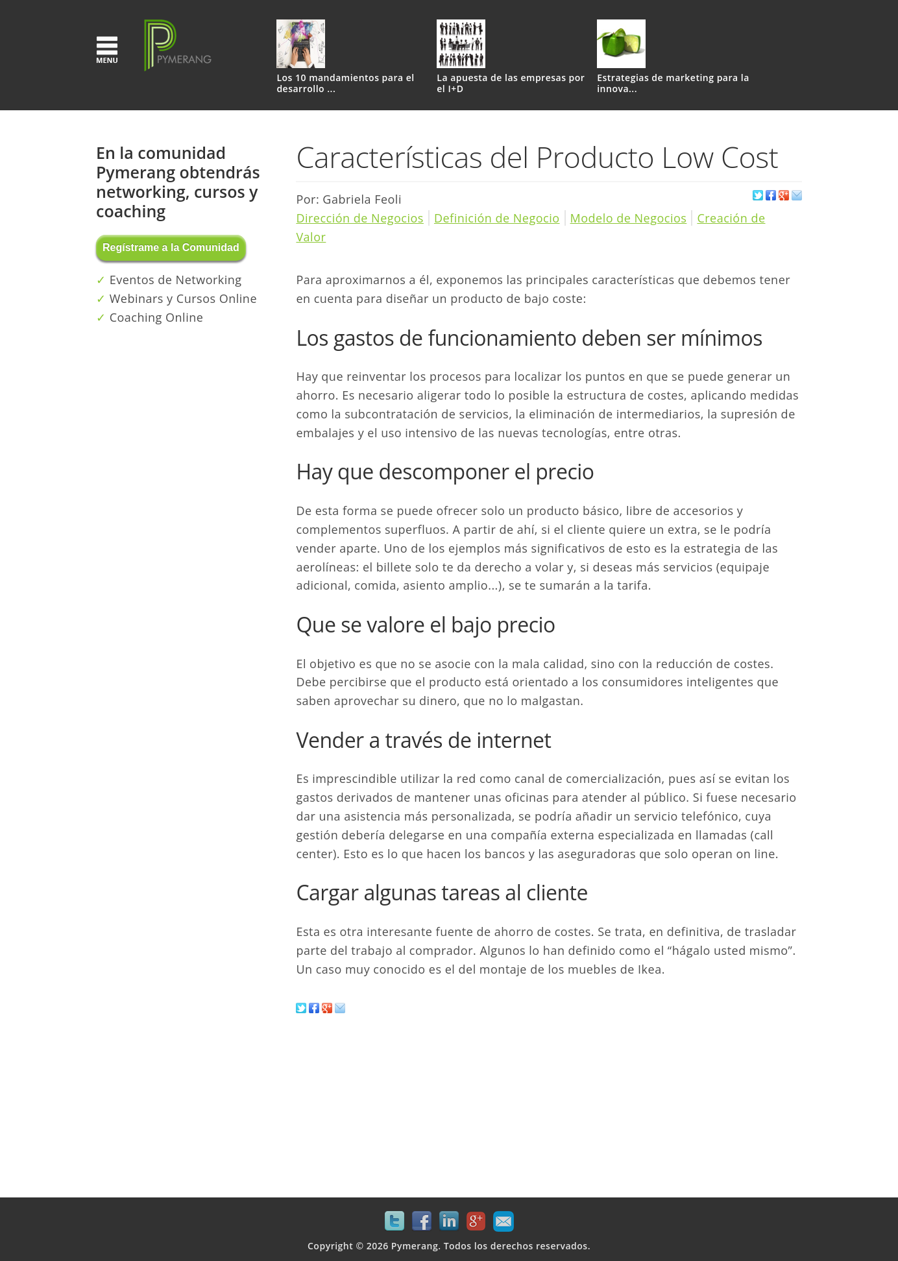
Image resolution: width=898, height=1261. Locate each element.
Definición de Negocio (497, 218)
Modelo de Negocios (628, 218)
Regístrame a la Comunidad (171, 247)
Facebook (421, 1221)
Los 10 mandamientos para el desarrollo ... (345, 84)
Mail (503, 1221)
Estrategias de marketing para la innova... (673, 84)
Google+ (476, 1221)
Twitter (394, 1221)
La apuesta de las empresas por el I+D (511, 84)
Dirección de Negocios (360, 218)
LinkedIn (449, 1221)
